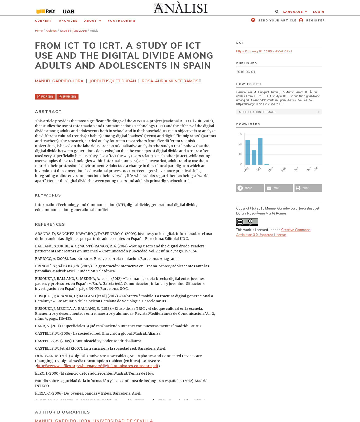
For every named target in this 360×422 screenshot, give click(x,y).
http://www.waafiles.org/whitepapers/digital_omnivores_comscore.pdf (97, 366)
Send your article (276, 20)
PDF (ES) (46, 96)
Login (318, 11)
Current (43, 20)
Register (315, 20)
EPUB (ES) (69, 96)
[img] (180, 7)
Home (38, 30)
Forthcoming (122, 20)
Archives (68, 20)
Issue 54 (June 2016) (73, 30)
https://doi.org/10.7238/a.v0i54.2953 (264, 51)
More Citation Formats (257, 112)
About (91, 20)
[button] (250, 188)
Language (293, 11)
